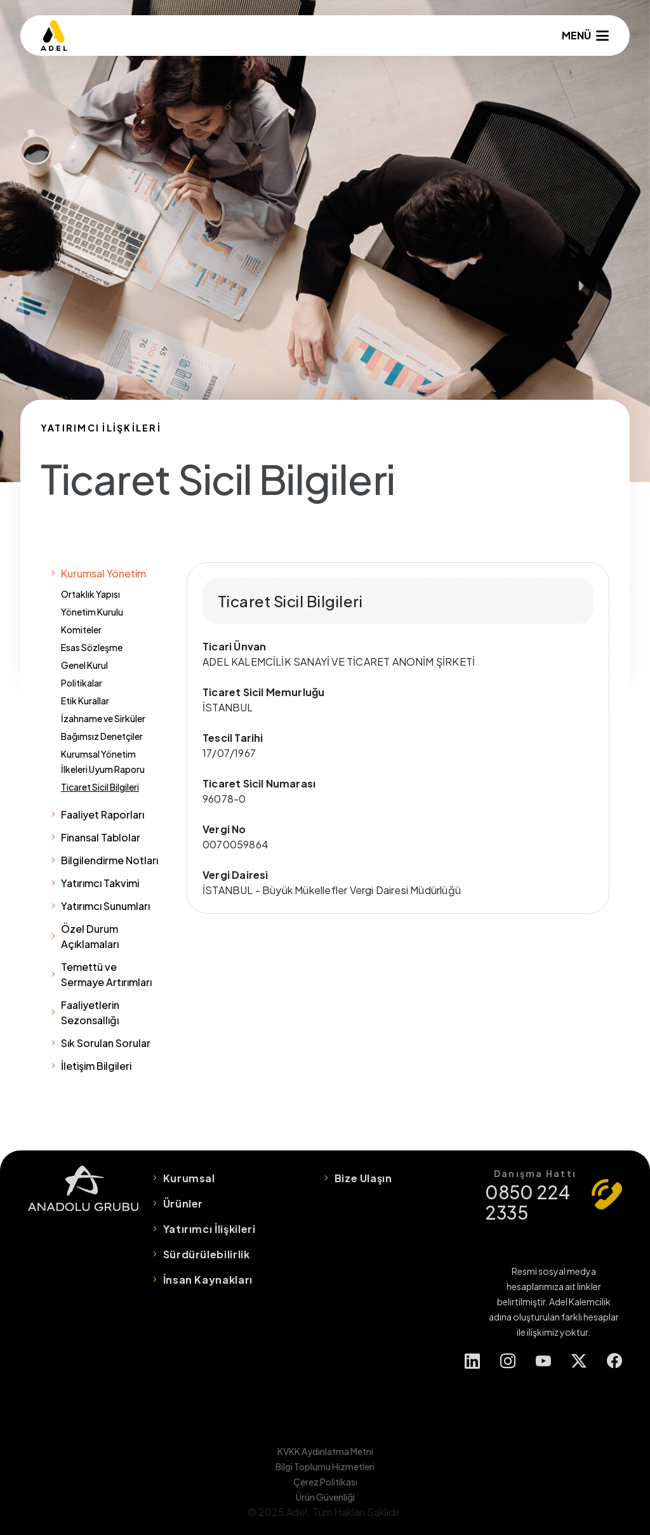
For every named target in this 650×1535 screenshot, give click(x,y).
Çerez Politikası (325, 1482)
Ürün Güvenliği (325, 1497)
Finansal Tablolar (100, 837)
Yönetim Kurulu (92, 611)
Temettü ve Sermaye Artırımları (106, 974)
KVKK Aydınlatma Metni (325, 1451)
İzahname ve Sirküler (103, 718)
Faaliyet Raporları (102, 814)
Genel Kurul (84, 665)
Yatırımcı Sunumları (105, 905)
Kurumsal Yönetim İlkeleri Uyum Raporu (103, 761)
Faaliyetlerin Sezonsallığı (90, 1012)
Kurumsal (189, 1178)
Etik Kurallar (85, 700)
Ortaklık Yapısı (90, 594)
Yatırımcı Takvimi (100, 883)
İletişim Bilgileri (96, 1065)
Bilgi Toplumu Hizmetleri (325, 1466)
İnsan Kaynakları (208, 1279)
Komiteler (81, 629)
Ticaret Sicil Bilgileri (100, 787)
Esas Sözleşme (92, 647)
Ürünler (183, 1203)
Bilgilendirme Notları (109, 860)
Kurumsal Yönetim (103, 573)
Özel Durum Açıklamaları (90, 936)
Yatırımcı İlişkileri (209, 1228)
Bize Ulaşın (363, 1178)
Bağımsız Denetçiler (102, 736)
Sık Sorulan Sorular (105, 1043)
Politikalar (81, 682)
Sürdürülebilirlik (206, 1254)
